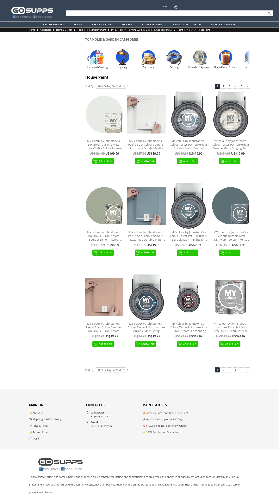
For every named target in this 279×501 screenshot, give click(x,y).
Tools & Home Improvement (92, 29)
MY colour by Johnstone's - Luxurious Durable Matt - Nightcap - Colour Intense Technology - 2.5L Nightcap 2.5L (230, 236)
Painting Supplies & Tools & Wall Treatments (150, 29)
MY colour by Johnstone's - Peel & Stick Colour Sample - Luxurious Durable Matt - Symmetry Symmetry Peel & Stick (146, 236)
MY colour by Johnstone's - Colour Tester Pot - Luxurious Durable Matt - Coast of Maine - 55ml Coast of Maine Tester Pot (189, 144)
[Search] (168, 13)
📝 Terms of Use (38, 432)
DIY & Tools (117, 29)
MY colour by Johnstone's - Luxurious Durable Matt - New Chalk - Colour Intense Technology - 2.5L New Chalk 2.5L (104, 144)
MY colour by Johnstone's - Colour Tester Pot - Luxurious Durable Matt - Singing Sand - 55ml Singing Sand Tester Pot (231, 144)
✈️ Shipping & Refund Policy (45, 419)
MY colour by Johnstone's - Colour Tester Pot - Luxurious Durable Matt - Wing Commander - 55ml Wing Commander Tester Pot (146, 327)
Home (32, 29)
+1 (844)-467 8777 (101, 416)
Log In (163, 6)
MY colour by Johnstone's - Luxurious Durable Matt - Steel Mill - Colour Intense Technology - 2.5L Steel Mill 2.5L (230, 327)
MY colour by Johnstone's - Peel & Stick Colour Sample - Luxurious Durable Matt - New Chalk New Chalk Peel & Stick (146, 144)
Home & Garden (64, 29)
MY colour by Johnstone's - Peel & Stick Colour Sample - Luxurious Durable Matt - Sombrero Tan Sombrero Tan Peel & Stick (104, 327)
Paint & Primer (185, 29)
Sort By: (89, 86)
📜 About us (36, 413)
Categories (45, 29)
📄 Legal (34, 438)
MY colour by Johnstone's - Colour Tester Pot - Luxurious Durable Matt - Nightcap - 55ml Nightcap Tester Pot (189, 236)
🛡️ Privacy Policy (38, 425)
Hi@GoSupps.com (101, 426)
